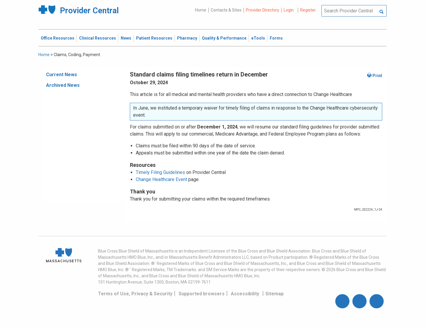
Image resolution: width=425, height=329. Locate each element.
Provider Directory (262, 10)
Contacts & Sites (226, 10)
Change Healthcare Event (161, 179)
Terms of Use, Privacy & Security (135, 294)
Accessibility (245, 294)
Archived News (63, 85)
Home (200, 10)
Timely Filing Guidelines (160, 172)
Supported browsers (202, 294)
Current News (61, 74)
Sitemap (274, 294)
